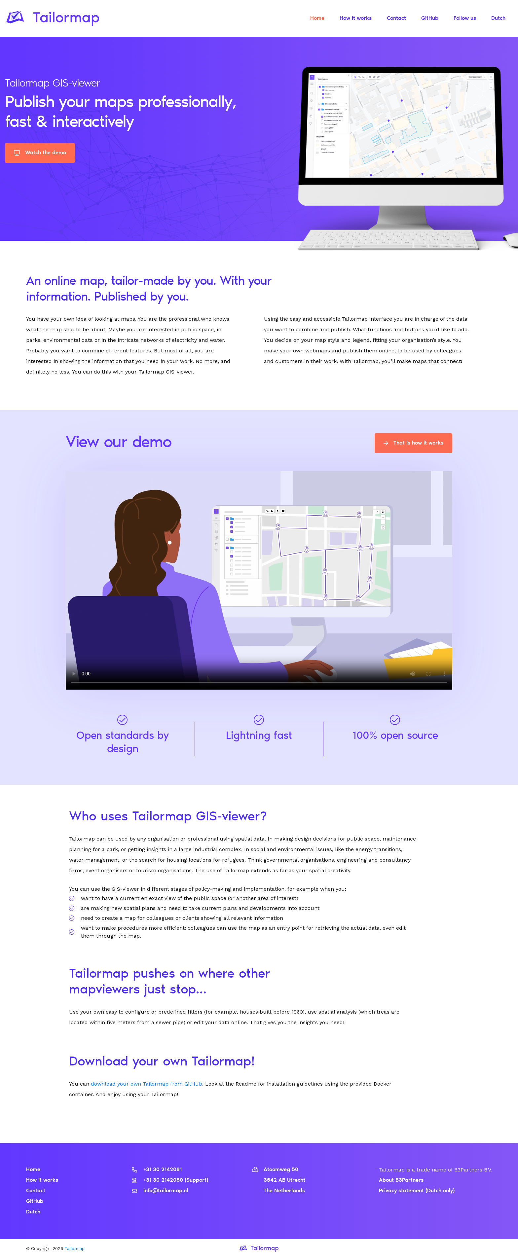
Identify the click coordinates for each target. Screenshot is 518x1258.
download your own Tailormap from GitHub (146, 1084)
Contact (396, 18)
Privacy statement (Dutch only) (417, 1191)
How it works (356, 18)
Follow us (465, 18)
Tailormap (74, 1248)
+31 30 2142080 (158, 1180)
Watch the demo (40, 153)
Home (317, 18)
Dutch (498, 18)
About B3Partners (401, 1180)
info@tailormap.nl (160, 1191)
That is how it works (413, 443)
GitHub (429, 18)
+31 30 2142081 (157, 1169)
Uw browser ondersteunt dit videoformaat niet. (259, 580)
